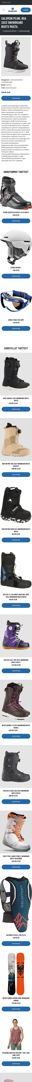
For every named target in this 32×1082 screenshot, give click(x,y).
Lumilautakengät (24, 31)
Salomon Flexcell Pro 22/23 (16, 935)
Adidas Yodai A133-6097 (16, 320)
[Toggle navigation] (3, 9)
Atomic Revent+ (16, 267)
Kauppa (25, 10)
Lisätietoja (16, 98)
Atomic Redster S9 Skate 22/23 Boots (16, 212)
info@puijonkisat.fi (6, 2)
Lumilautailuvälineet (10, 31)
